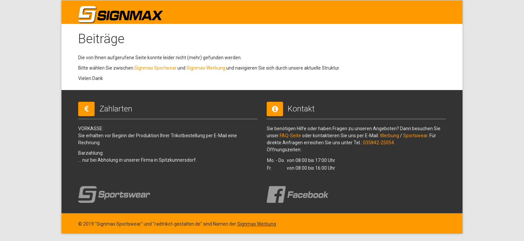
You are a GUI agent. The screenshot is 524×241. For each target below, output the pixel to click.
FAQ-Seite (290, 135)
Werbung (389, 135)
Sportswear (415, 135)
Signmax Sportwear (155, 68)
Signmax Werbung (205, 68)
